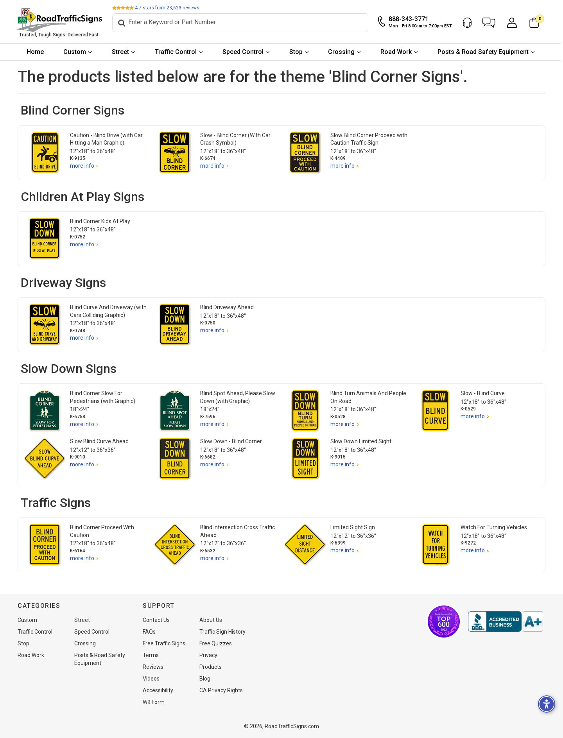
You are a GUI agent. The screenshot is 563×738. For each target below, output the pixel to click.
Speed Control (244, 52)
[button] (490, 23)
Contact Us (156, 620)
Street (121, 52)
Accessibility (158, 690)
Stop (296, 52)
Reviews (153, 667)
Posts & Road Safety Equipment (484, 52)
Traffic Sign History (222, 632)
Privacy (208, 655)
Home (36, 52)
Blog (204, 678)
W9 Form (154, 702)
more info (82, 166)
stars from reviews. (169, 8)
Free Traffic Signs (164, 643)
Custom (76, 52)
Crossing (342, 52)
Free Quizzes (215, 643)
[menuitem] (36, 52)
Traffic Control (177, 52)
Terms (151, 655)
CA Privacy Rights (221, 690)
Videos (151, 678)
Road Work (397, 52)
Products (210, 667)
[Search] (241, 22)
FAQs (149, 632)
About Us (210, 620)
